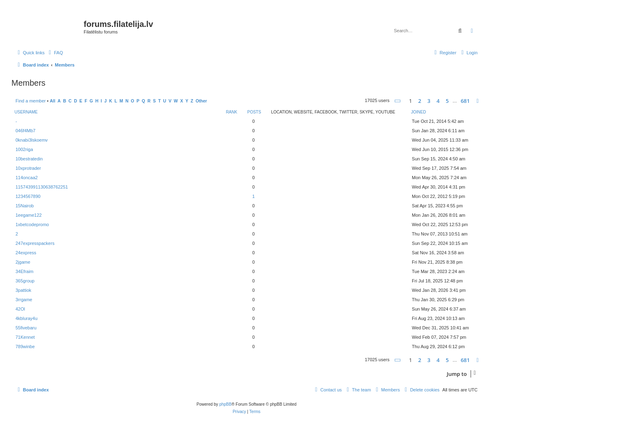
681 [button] (465, 100)
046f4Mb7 (26, 130)
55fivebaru (26, 327)
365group (25, 280)
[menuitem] (55, 53)
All (52, 101)
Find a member (31, 100)
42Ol (20, 309)
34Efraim (24, 271)
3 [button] (428, 100)
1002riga (24, 149)
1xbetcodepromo (32, 224)
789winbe (25, 346)
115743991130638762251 (42, 186)
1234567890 (28, 196)
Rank (231, 112)
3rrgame (24, 299)
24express (26, 252)
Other (201, 101)
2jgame (23, 262)
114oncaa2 (27, 177)
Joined (418, 112)
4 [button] (438, 100)
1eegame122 (29, 215)
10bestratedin (29, 158)
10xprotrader (28, 168)
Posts (254, 112)
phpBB (225, 404)
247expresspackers (35, 243)
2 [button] (419, 100)
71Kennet (25, 337)
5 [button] (447, 100)
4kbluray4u (27, 318)
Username (26, 112)
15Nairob (25, 205)
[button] (398, 101)
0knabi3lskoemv (32, 140)
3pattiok (23, 290)
